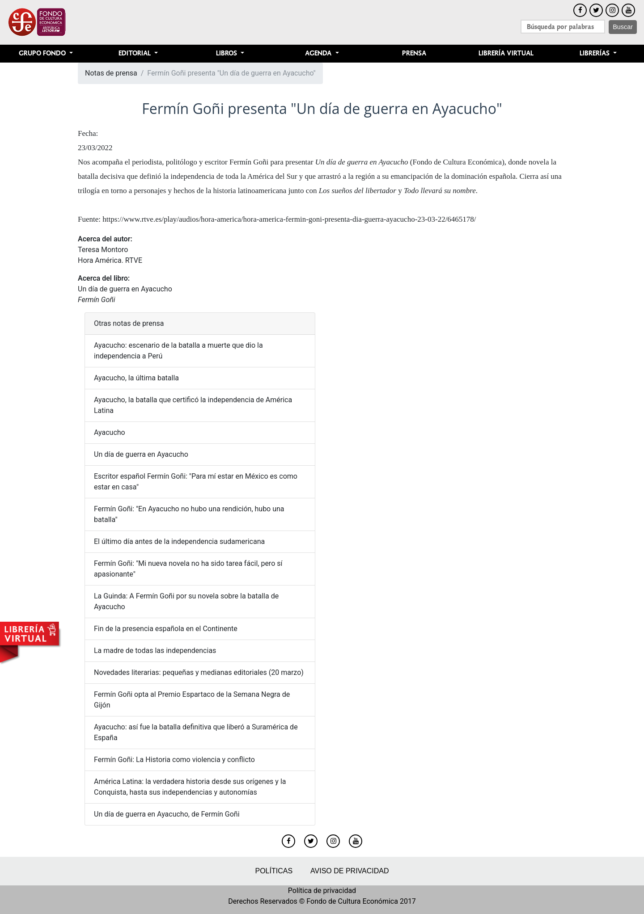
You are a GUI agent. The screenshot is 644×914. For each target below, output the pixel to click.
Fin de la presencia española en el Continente (165, 628)
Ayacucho (109, 432)
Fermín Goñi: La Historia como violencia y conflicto (174, 759)
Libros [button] (227, 53)
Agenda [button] (319, 53)
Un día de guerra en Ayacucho (125, 289)
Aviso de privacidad (349, 871)
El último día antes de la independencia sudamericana (179, 541)
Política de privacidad (322, 890)
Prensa (414, 53)
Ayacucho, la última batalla (136, 378)
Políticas (273, 871)
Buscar (623, 26)
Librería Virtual (506, 53)
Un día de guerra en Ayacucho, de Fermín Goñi (167, 814)
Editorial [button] (136, 53)
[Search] (563, 27)
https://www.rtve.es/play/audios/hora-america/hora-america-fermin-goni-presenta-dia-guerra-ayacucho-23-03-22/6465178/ (289, 219)
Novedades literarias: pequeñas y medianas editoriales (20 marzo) (199, 672)
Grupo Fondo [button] (43, 53)
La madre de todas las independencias (155, 650)
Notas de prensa (111, 73)
